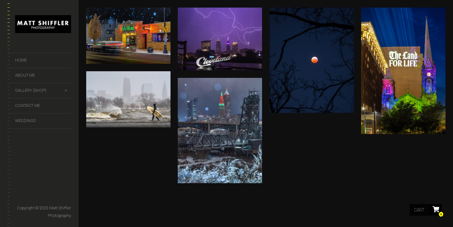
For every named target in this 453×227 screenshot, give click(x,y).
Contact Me (27, 105)
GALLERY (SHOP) (30, 90)
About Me (25, 75)
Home (21, 60)
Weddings (25, 120)
